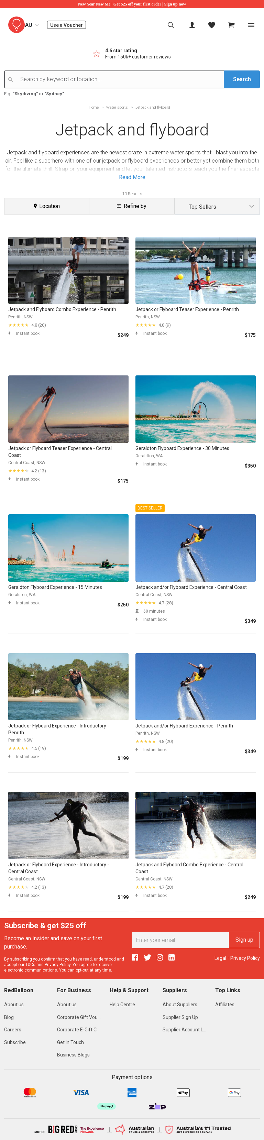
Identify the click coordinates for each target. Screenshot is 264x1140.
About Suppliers (180, 1004)
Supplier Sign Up (180, 1017)
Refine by (131, 206)
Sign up (244, 939)
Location (47, 206)
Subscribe (15, 1042)
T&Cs (30, 964)
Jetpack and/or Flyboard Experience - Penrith (184, 725)
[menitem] (212, 25)
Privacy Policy (57, 964)
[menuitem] (171, 25)
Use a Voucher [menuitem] (68, 25)
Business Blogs (73, 1054)
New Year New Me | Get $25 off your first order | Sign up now (132, 4)
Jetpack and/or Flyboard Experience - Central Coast (191, 587)
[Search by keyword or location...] (137, 79)
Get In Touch (70, 1042)
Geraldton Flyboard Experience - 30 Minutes (182, 448)
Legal (220, 958)
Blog (9, 1017)
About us (14, 1004)
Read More (132, 177)
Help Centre (122, 1004)
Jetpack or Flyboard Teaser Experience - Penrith (187, 309)
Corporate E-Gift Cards (81, 1029)
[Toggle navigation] (251, 25)
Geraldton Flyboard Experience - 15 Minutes (55, 587)
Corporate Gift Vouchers (83, 1017)
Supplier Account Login (187, 1029)
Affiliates (224, 1004)
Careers (12, 1029)
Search (242, 79)
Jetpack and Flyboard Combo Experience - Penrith (62, 309)
